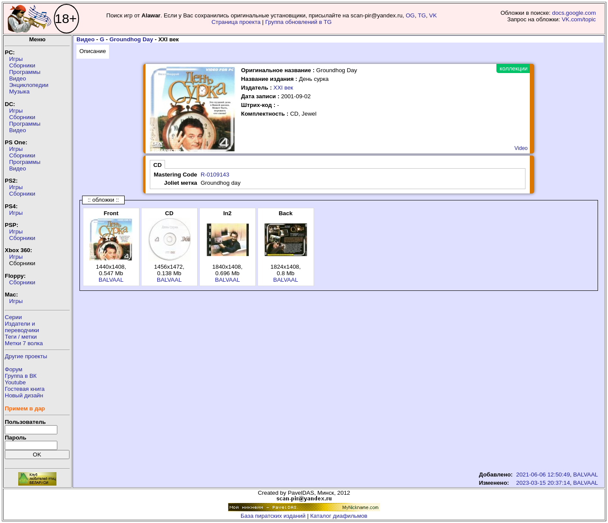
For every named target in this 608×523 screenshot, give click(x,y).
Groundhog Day (131, 39)
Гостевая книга (25, 389)
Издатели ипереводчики (22, 326)
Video (521, 148)
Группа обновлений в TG (298, 22)
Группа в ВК (20, 376)
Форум (14, 369)
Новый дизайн (24, 395)
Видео (17, 78)
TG (422, 15)
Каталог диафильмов (338, 516)
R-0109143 (215, 174)
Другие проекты (26, 356)
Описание (92, 51)
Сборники (22, 65)
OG (410, 15)
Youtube (15, 382)
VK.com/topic (579, 19)
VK (433, 15)
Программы (24, 72)
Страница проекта (236, 22)
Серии (13, 317)
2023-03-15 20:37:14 (543, 483)
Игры (16, 59)
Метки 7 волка (24, 343)
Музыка (19, 91)
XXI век (283, 87)
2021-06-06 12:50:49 (543, 474)
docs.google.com (574, 13)
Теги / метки (21, 336)
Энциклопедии (28, 85)
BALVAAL (111, 279)
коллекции (514, 68)
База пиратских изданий (273, 516)
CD (157, 165)
